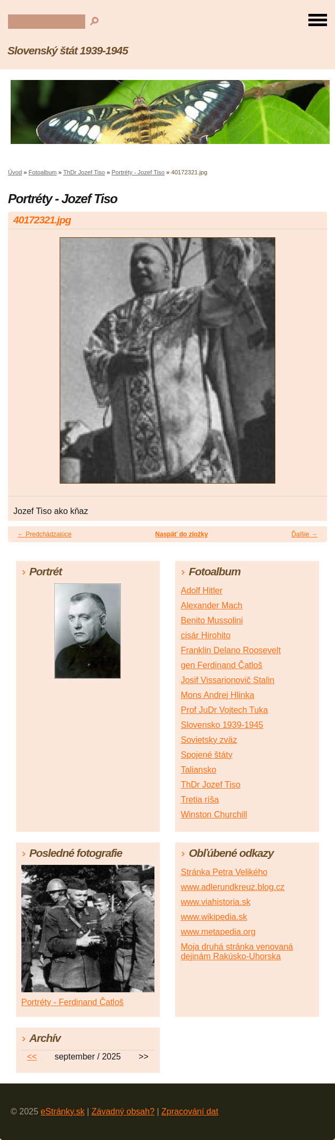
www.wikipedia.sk (214, 916)
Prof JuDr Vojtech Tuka (224, 709)
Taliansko (198, 769)
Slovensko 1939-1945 (222, 724)
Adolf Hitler (201, 590)
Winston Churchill (214, 814)
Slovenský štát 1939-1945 (67, 50)
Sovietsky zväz (209, 739)
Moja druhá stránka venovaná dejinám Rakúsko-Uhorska (237, 951)
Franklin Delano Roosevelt (231, 650)
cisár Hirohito (205, 635)
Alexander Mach (211, 605)
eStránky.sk (62, 1111)
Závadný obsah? (123, 1111)
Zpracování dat (189, 1111)
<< (32, 1056)
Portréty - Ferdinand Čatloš (72, 1002)
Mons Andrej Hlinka (217, 695)
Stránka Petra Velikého (224, 872)
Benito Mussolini (212, 620)
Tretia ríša (199, 799)
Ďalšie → (304, 534)
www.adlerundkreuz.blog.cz (232, 887)
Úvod (15, 172)
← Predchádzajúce (44, 534)
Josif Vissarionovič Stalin (227, 680)
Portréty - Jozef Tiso (137, 172)
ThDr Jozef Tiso (84, 172)
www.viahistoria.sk (215, 901)
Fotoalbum (43, 172)
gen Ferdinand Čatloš (221, 665)
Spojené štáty (206, 754)
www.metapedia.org (218, 931)
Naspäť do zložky (181, 534)
